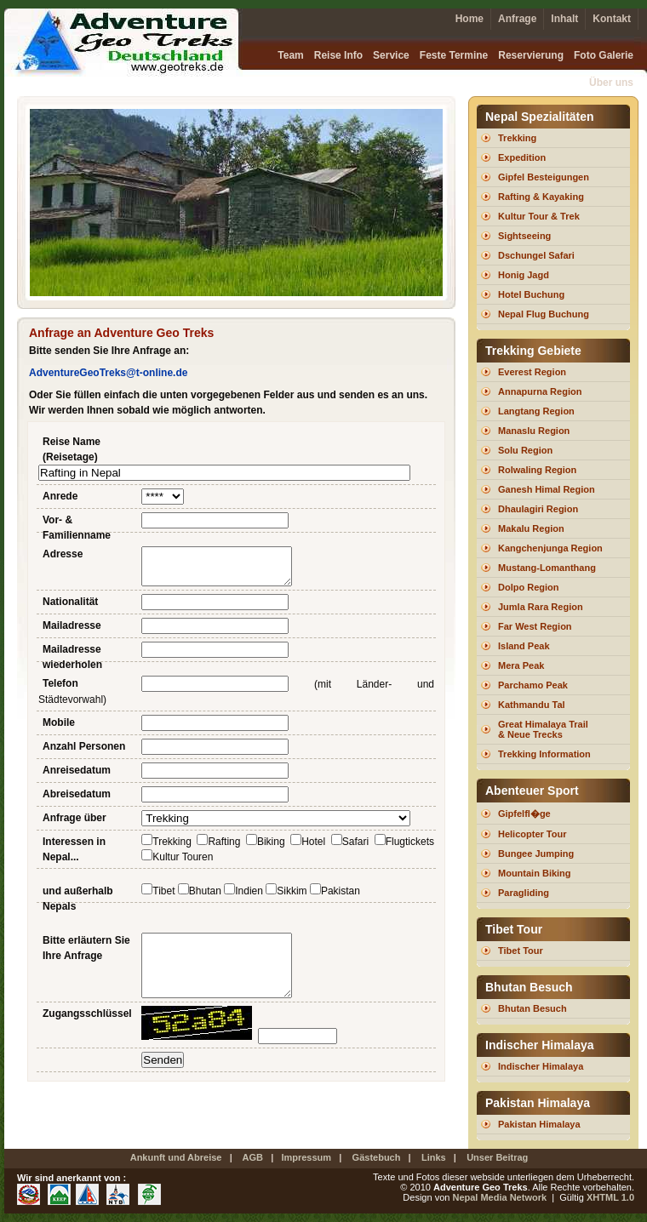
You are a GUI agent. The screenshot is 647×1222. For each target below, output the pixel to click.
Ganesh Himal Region (546, 489)
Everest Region (532, 372)
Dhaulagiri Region (538, 509)
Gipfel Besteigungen (543, 177)
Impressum (306, 1157)
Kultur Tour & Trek (539, 216)
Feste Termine (454, 55)
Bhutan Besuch (532, 1008)
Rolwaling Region (537, 470)
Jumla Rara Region (540, 607)
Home (469, 19)
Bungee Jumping (536, 853)
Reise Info (338, 55)
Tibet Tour (520, 950)
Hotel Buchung (531, 294)
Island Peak (524, 646)
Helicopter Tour (532, 834)
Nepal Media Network (499, 1197)
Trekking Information (544, 754)
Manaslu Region (534, 430)
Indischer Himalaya (540, 1066)
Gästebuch (376, 1157)
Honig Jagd (523, 275)
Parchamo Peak (533, 685)
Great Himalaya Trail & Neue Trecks (543, 729)
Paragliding (523, 893)
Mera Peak (521, 665)
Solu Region (525, 450)
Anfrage (517, 19)
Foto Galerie (603, 55)
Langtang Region (536, 411)
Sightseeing (524, 236)
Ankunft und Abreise (176, 1157)
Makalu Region (531, 528)
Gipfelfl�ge (524, 813)
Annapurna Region (539, 391)
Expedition (522, 157)
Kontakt (612, 19)
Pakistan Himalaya (539, 1124)
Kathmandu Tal (531, 705)
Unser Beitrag (497, 1157)
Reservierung (531, 55)
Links (433, 1157)
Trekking (517, 138)
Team (290, 55)
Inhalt (564, 19)
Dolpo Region (528, 587)
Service (391, 55)
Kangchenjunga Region (550, 548)
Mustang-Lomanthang (547, 567)
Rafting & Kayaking (541, 196)
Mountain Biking (534, 873)
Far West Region (535, 626)
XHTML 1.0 (609, 1197)
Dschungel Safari (536, 255)
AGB (253, 1157)
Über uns (611, 83)
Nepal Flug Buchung (543, 314)
